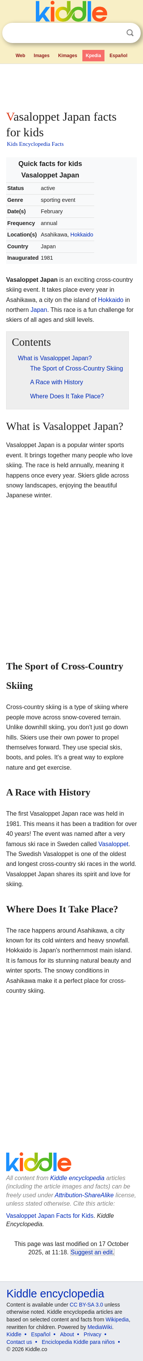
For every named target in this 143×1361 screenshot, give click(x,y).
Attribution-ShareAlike (84, 1195)
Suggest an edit (91, 1252)
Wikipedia (117, 1319)
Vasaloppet (113, 844)
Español (118, 55)
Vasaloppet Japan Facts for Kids (49, 1215)
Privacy (92, 1334)
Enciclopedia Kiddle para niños (78, 1342)
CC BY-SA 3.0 (86, 1305)
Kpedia (93, 55)
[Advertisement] (71, 85)
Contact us (19, 1342)
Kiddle (13, 1334)
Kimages (67, 55)
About (67, 1334)
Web (20, 55)
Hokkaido (82, 235)
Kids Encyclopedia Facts (35, 144)
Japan (39, 310)
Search (130, 33)
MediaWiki (99, 1327)
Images (42, 55)
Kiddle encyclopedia (77, 1178)
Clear (114, 33)
